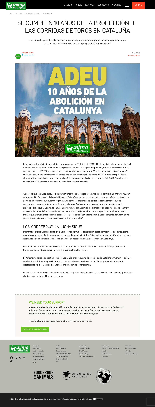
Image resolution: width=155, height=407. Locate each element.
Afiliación (128, 351)
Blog (34, 362)
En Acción (68, 5)
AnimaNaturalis (27, 53)
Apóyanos (116, 5)
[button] (127, 5)
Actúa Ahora (36, 348)
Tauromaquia (47, 13)
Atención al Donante (131, 354)
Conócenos (103, 5)
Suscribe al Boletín (62, 359)
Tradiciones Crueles (32, 13)
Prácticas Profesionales (63, 353)
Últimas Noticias (38, 354)
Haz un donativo (130, 348)
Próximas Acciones (39, 359)
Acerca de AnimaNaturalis (110, 348)
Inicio (12, 13)
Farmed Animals (84, 348)
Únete (79, 5)
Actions (19, 13)
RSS (57, 362)
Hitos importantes (38, 356)
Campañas (90, 5)
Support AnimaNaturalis (35, 329)
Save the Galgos (84, 354)
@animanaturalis (28, 55)
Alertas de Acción (38, 351)
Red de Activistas (61, 348)
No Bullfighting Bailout (86, 356)
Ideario (104, 351)
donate (138, 5)
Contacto (105, 356)
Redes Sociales (107, 354)
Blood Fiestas (83, 351)
